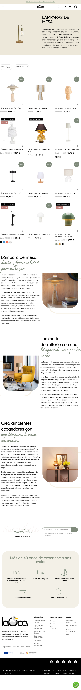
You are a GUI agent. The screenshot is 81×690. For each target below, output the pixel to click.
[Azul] (4, 242)
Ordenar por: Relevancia (22, 66)
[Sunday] (60, 244)
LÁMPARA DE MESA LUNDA (39, 234)
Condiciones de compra (71, 626)
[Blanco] (10, 242)
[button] (22, 104)
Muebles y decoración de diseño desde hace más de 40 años (40, 2)
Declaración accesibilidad (70, 630)
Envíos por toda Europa (39, 632)
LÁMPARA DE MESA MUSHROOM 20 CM (63, 235)
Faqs (68, 634)
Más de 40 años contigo (39, 621)
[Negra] (56, 157)
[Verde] (56, 244)
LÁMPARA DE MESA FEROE (11, 193)
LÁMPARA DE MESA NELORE (67, 149)
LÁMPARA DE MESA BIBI (65, 193)
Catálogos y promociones (38, 637)
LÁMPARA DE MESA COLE (10, 108)
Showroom (37, 641)
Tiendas (53, 624)
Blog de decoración (38, 644)
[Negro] (1, 242)
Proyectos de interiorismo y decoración (38, 626)
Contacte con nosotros (54, 627)
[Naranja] (7, 242)
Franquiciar (54, 621)
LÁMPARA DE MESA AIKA (38, 193)
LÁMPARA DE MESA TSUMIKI (12, 234)
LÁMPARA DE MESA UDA (65, 108)
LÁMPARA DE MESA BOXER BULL (39, 150)
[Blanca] (60, 157)
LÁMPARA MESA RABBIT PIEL (12, 149)
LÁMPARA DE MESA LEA (37, 108)
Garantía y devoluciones (71, 621)
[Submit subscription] (74, 529)
